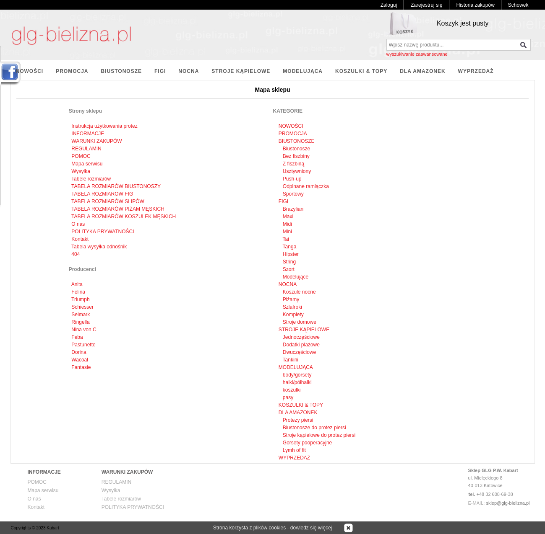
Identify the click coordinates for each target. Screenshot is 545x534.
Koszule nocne (299, 292)
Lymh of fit (294, 450)
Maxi (288, 216)
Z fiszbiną (293, 164)
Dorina (78, 352)
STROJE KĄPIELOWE (240, 71)
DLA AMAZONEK (422, 71)
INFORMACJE (87, 134)
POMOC (80, 156)
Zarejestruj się (426, 5)
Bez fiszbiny (296, 156)
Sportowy (293, 194)
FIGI (160, 71)
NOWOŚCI (30, 71)
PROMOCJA (72, 71)
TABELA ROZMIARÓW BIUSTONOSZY (116, 186)
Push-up (292, 179)
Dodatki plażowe (301, 345)
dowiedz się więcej (311, 528)
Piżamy (291, 299)
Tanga (289, 247)
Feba (77, 337)
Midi (287, 224)
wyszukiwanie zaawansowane (417, 54)
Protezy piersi (297, 420)
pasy (288, 397)
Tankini (290, 360)
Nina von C (83, 330)
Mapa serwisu (86, 164)
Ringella (80, 322)
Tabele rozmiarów (91, 179)
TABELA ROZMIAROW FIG (102, 194)
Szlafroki (292, 307)
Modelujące (295, 277)
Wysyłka (80, 171)
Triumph (80, 299)
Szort (288, 269)
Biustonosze (296, 149)
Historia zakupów (475, 5)
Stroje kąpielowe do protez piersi (319, 435)
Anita (77, 284)
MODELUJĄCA (303, 71)
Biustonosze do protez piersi (314, 428)
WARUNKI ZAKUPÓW (96, 141)
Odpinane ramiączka (305, 186)
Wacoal (79, 360)
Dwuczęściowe (299, 352)
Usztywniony (296, 171)
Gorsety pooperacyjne (307, 443)
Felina (78, 292)
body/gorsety (297, 375)
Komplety (293, 314)
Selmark (80, 314)
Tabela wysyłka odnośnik (99, 247)
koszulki (291, 390)
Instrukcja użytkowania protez (104, 126)
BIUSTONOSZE (121, 71)
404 (75, 254)
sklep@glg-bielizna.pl (507, 503)
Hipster (290, 254)
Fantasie (81, 367)
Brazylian (293, 209)
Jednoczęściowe (301, 337)
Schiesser (82, 307)
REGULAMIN (86, 149)
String (289, 262)
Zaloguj (389, 5)
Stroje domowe (299, 322)
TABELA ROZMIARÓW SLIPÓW (107, 201)
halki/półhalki (297, 382)
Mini (287, 232)
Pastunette (83, 345)
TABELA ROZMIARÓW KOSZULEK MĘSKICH (123, 216)
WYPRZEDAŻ (476, 71)
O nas (78, 224)
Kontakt (80, 239)
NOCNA (188, 71)
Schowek (518, 5)
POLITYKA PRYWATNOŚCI (102, 232)
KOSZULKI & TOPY (361, 71)
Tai (285, 239)
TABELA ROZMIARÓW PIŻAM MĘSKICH (117, 209)
